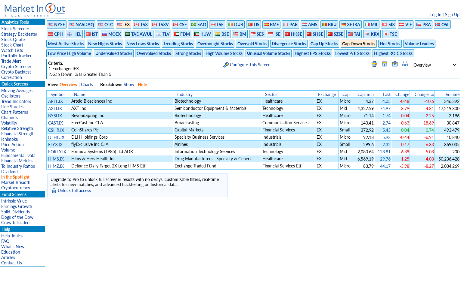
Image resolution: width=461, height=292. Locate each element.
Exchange (327, 94)
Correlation (11, 77)
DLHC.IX (56, 137)
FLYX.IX (55, 144)
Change (402, 94)
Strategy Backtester (19, 34)
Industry (185, 94)
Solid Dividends (15, 211)
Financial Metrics (16, 160)
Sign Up (452, 14)
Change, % (424, 94)
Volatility (9, 122)
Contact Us (11, 262)
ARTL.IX (55, 101)
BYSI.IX (55, 115)
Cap (346, 94)
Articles (8, 257)
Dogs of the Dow (17, 217)
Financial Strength (18, 133)
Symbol (57, 94)
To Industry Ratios (18, 166)
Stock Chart (12, 44)
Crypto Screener (16, 66)
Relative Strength (17, 128)
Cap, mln (365, 94)
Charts (87, 84)
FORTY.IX (57, 151)
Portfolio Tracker (16, 55)
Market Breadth (15, 182)
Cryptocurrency (15, 187)
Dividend (9, 171)
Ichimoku (9, 139)
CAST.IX (55, 122)
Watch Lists (12, 50)
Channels (9, 117)
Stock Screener (15, 28)
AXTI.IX (55, 108)
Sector (271, 94)
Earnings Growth (16, 206)
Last (387, 94)
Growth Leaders (15, 222)
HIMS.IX (56, 158)
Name (79, 94)
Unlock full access (74, 190)
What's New (12, 246)
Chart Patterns (14, 112)
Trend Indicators (16, 101)
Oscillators (10, 95)
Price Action (12, 144)
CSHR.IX (56, 130)
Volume (8, 149)
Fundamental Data (18, 155)
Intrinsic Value (14, 200)
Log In (435, 14)
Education (10, 251)
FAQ (5, 241)
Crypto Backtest (16, 71)
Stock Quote (13, 39)
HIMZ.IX (56, 166)
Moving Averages (16, 90)
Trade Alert (11, 61)
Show (129, 84)
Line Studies (12, 106)
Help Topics (12, 235)
